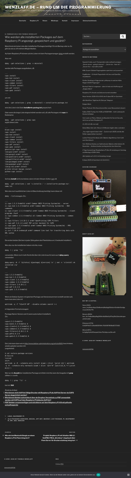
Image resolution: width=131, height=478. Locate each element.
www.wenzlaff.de (87, 349)
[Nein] (128, 475)
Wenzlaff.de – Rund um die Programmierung (58, 7)
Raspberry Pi (34, 20)
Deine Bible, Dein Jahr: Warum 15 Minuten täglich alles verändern (103, 128)
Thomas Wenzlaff (29, 34)
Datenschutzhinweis (90, 20)
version (21, 420)
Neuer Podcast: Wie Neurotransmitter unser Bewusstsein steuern (103, 108)
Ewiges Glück (86, 104)
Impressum (75, 20)
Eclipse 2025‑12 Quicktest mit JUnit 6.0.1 (96, 160)
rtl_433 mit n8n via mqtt (90, 124)
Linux (10, 416)
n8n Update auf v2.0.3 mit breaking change (96, 156)
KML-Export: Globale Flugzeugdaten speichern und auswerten (102, 70)
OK (98, 475)
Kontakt (64, 20)
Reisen (45, 20)
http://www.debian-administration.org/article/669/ (44, 343)
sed (52, 179)
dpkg (61, 54)
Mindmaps (54, 20)
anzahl (32, 419)
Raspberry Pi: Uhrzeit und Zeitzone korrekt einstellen (99, 92)
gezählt (47, 419)
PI (64, 419)
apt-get (39, 419)
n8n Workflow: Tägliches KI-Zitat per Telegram (97, 100)
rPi (11, 420)
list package (56, 419)
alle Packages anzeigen (18, 419)
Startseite (22, 20)
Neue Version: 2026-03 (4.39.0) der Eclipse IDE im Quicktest (102, 96)
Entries (59, 464)
